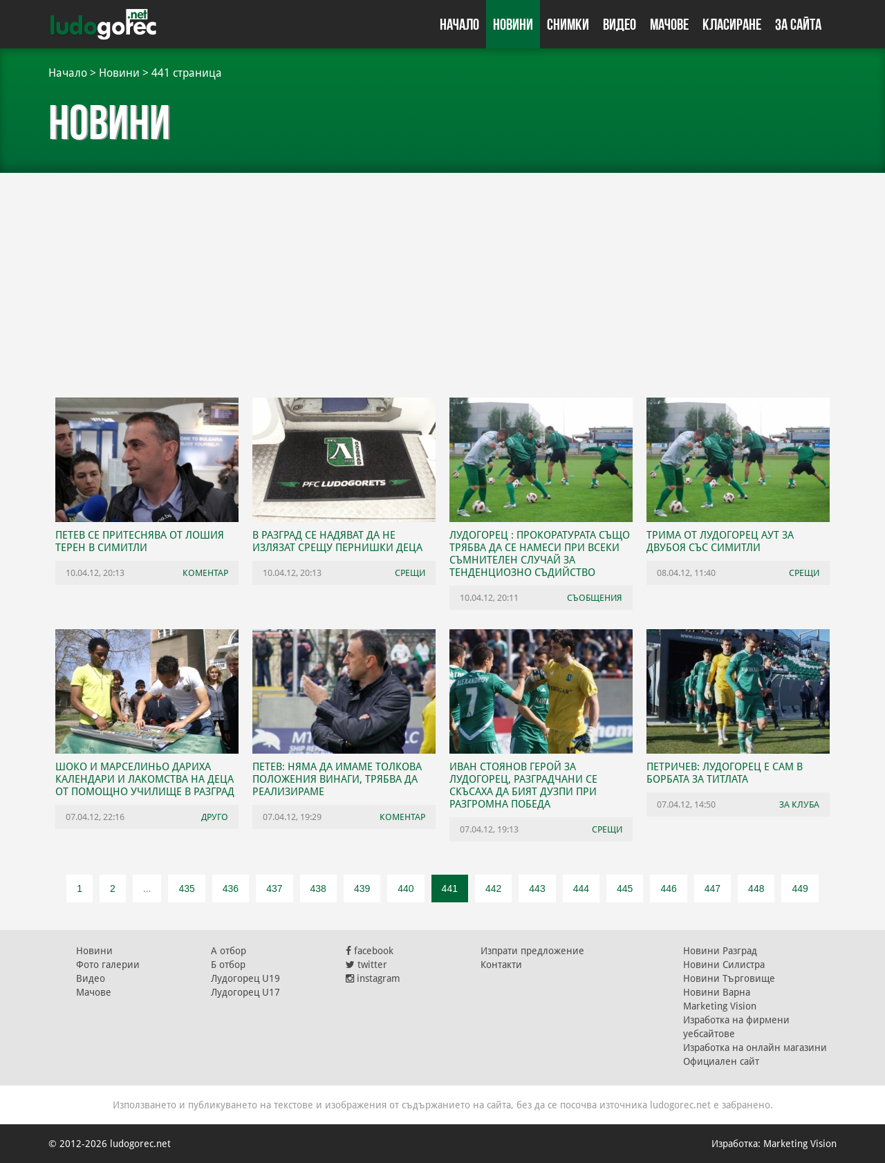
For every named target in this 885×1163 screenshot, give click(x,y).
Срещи (410, 573)
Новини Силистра (724, 964)
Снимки (568, 24)
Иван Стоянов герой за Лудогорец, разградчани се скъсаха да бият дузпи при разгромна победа (523, 785)
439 (362, 888)
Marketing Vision (719, 1006)
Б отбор (228, 964)
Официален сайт (721, 1061)
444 (581, 888)
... (147, 888)
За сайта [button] (798, 24)
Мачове (669, 24)
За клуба (799, 804)
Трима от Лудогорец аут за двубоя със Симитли (720, 541)
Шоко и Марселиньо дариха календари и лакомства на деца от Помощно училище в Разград (144, 779)
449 (800, 888)
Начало (459, 24)
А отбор (228, 950)
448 (756, 888)
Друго (214, 817)
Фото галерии (108, 964)
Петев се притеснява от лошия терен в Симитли (139, 541)
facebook (369, 950)
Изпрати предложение (532, 950)
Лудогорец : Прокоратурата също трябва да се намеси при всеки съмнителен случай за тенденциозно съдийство (539, 554)
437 (274, 888)
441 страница (186, 73)
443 (537, 888)
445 (625, 888)
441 (450, 888)
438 (318, 888)
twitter (366, 964)
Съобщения (594, 598)
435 (186, 888)
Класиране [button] (731, 24)
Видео (619, 24)
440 (405, 888)
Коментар (205, 573)
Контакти (501, 964)
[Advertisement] (442, 276)
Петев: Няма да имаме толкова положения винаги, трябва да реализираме (337, 779)
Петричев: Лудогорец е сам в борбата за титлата (724, 773)
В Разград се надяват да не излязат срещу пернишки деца (337, 541)
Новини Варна (716, 992)
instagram (373, 978)
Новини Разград (720, 950)
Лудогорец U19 (245, 978)
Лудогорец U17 (245, 992)
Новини (513, 24)
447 (712, 888)
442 (493, 888)
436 (231, 888)
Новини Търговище (729, 978)
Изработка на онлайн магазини (755, 1047)
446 (668, 888)
